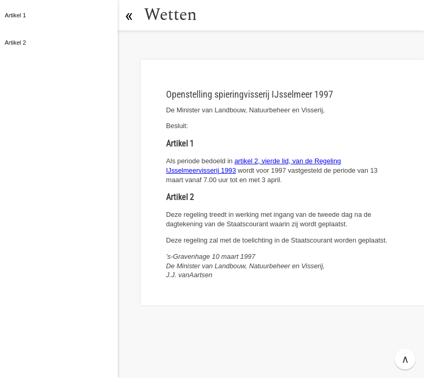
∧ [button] (405, 359)
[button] (128, 15)
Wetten (170, 15)
